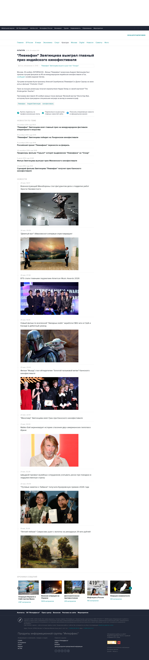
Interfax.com (34, 28)
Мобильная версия (8, 28)
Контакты (21, 613)
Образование (87, 28)
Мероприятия (98, 28)
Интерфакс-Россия (46, 28)
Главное (20, 43)
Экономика (47, 43)
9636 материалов (47, 601)
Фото (107, 43)
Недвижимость (75, 28)
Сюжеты (99, 43)
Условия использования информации (118, 647)
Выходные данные (112, 649)
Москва (74, 43)
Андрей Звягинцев (33, 104)
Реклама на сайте (69, 613)
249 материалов (70, 601)
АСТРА (20, 648)
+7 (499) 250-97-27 (88, 628)
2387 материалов (24, 602)
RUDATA (57, 644)
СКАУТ (20, 644)
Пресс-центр (46, 613)
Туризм (66, 28)
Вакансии (57, 613)
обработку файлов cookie (105, 625)
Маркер (20, 646)
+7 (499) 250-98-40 (73, 628)
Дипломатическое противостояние (71, 597)
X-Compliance (22, 642)
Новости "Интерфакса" (61, 640)
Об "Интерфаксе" (22, 28)
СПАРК (20, 640)
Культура (65, 43)
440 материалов (116, 599)
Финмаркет (58, 28)
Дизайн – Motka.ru (112, 651)
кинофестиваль (48, 104)
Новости (90, 43)
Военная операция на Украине (50, 597)
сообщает (21, 77)
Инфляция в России (95, 598)
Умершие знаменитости (120, 596)
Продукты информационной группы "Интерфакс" (48, 633)
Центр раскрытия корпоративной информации (68, 646)
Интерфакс (74, 35)
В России (29, 43)
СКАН (56, 642)
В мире (38, 43)
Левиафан (21, 104)
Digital (81, 43)
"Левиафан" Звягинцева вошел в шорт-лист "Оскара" (60, 66)
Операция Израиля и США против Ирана (27, 598)
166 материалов (93, 601)
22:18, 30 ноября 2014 (32, 50)
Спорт (57, 43)
